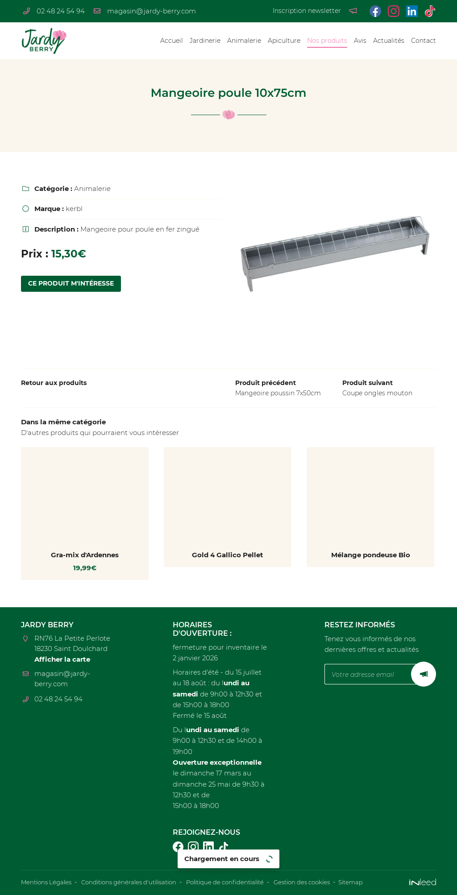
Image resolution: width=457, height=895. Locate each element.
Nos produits (327, 41)
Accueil (171, 41)
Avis (360, 41)
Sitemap (379, 882)
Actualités (388, 41)
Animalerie (244, 41)
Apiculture (284, 41)
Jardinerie (205, 41)
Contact (423, 41)
